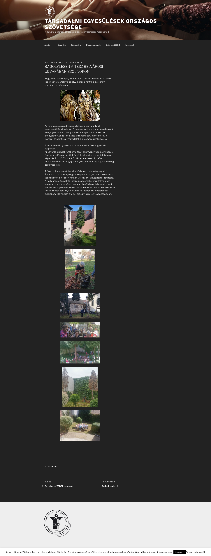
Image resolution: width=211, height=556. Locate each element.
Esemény (62, 45)
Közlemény (76, 45)
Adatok (49, 45)
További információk (195, 552)
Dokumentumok (93, 45)
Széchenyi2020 (113, 45)
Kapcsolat (129, 45)
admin (78, 63)
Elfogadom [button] (179, 552)
